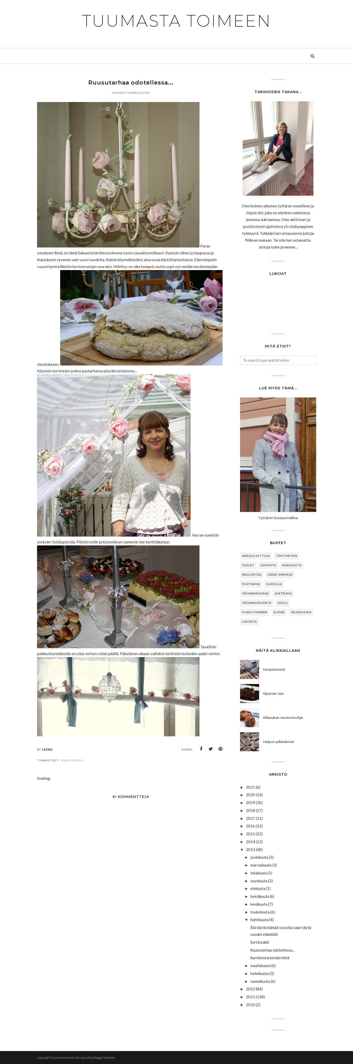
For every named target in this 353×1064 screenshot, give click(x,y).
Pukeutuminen (254, 612)
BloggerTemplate (104, 1057)
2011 (250, 996)
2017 (250, 818)
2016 (250, 826)
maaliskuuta (260, 965)
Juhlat (248, 565)
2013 (250, 849)
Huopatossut (274, 669)
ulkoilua (274, 584)
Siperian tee (273, 693)
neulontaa (251, 574)
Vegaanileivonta (256, 603)
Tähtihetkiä (286, 556)
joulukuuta (259, 857)
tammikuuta (260, 981)
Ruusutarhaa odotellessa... (272, 950)
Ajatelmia (283, 593)
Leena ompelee (280, 574)
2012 (250, 989)
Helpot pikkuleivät (278, 742)
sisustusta (72, 760)
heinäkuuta (259, 896)
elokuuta (257, 888)
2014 (250, 841)
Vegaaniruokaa (255, 593)
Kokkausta (291, 565)
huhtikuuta (259, 919)
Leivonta (268, 565)
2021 (250, 787)
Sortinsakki (259, 942)
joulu (282, 603)
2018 (250, 810)
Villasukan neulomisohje (283, 718)
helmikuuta (259, 973)
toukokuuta (260, 912)
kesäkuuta (258, 904)
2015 (250, 834)
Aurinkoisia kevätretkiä (269, 957)
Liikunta (249, 621)
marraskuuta (261, 865)
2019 (250, 802)
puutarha (251, 584)
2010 (250, 1004)
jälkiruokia (301, 612)
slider (279, 612)
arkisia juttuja (256, 556)
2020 (250, 794)
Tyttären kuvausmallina (278, 518)
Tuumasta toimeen (176, 21)
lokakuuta (258, 873)
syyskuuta (258, 880)
